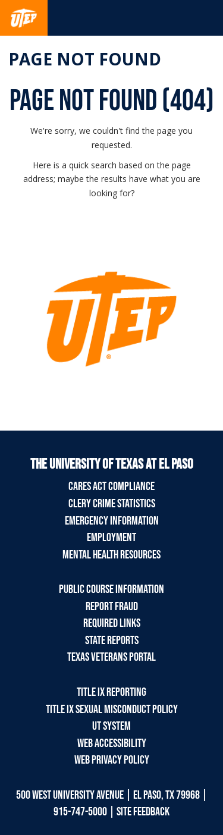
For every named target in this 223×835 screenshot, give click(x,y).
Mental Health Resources (111, 555)
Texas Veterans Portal (111, 657)
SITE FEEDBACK (143, 812)
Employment (111, 537)
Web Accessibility (111, 743)
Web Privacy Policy (111, 760)
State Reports (112, 640)
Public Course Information (111, 589)
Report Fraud (112, 606)
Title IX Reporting (111, 692)
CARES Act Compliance (111, 486)
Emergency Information (112, 521)
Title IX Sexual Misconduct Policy (112, 709)
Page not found (84, 59)
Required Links (111, 623)
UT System (111, 726)
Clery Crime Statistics (111, 504)
